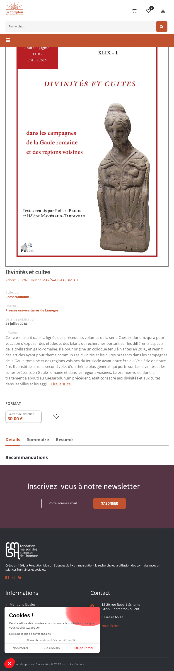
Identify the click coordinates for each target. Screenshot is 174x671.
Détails (12, 439)
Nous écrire (110, 626)
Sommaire (38, 439)
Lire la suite (61, 384)
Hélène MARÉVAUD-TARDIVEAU (54, 280)
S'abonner (109, 503)
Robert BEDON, (17, 280)
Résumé (64, 439)
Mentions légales (23, 604)
